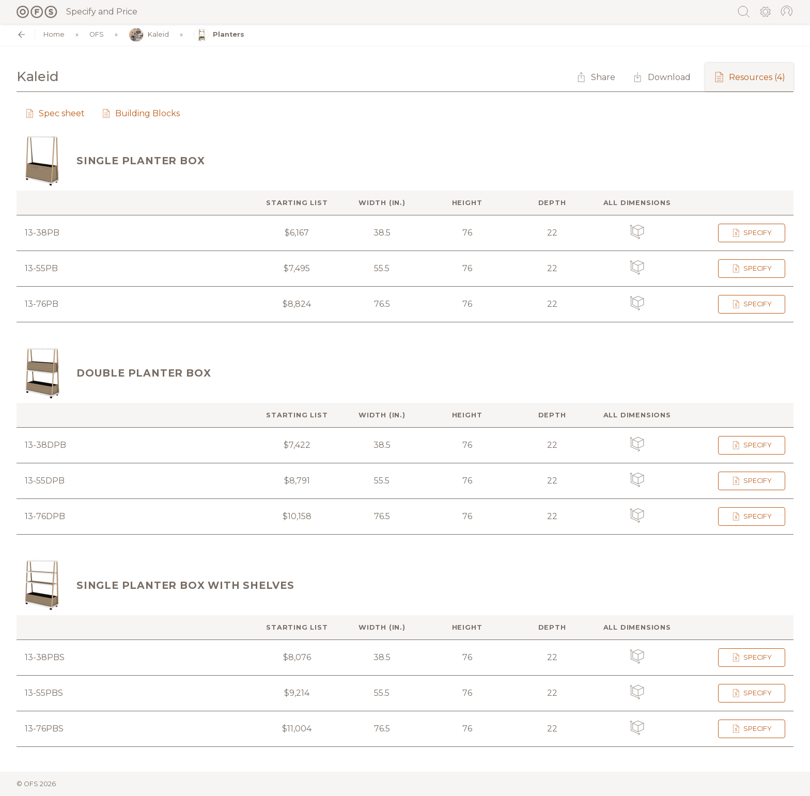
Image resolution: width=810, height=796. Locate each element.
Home (54, 35)
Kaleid (149, 34)
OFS (96, 35)
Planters (219, 34)
